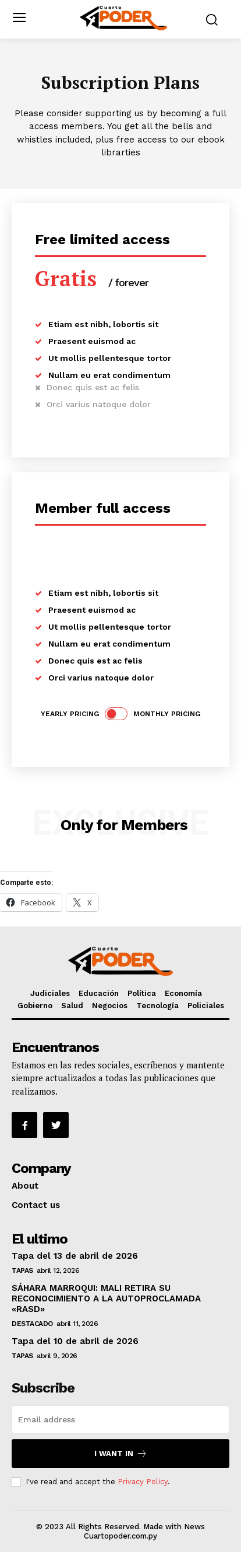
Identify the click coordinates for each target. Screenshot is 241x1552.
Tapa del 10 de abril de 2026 (75, 1341)
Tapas (22, 1270)
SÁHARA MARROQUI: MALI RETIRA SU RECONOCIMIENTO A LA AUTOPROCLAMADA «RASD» (106, 1298)
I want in (120, 1453)
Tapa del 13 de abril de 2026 (75, 1256)
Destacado (32, 1324)
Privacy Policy (143, 1481)
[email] (120, 1419)
